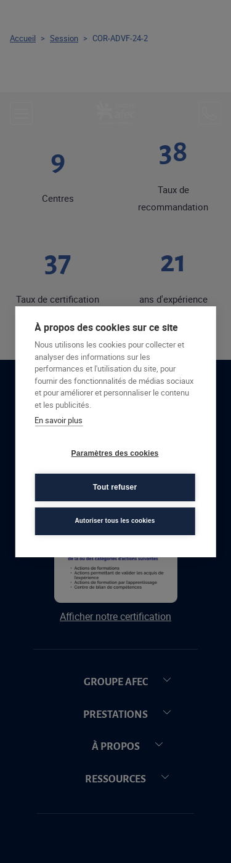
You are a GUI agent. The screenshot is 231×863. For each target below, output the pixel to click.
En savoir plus (58, 420)
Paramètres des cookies (115, 453)
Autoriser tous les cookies (115, 520)
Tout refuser (115, 487)
